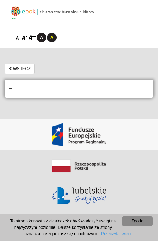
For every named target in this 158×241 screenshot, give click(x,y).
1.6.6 (13, 18)
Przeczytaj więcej (117, 233)
